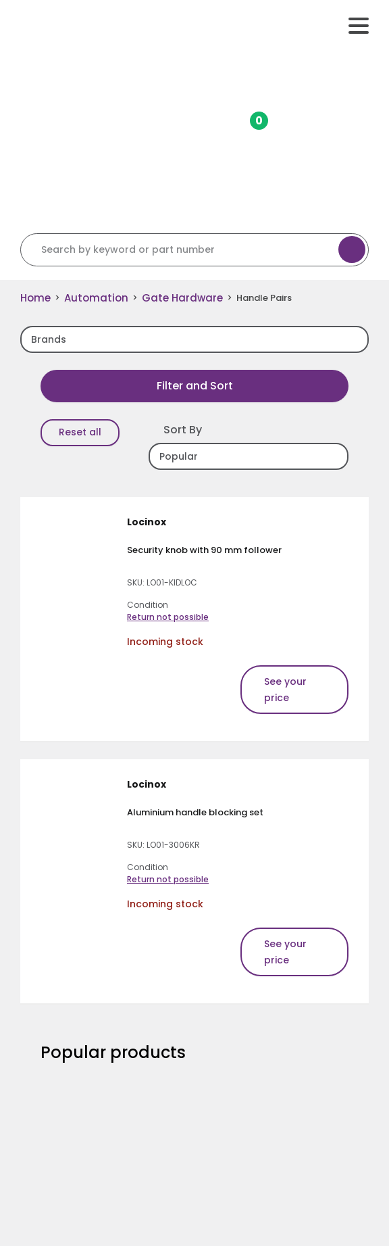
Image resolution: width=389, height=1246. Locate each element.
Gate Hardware (182, 298)
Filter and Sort (195, 385)
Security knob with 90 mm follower (204, 550)
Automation (96, 298)
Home (35, 298)
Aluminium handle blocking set (195, 812)
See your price (285, 689)
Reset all (80, 432)
